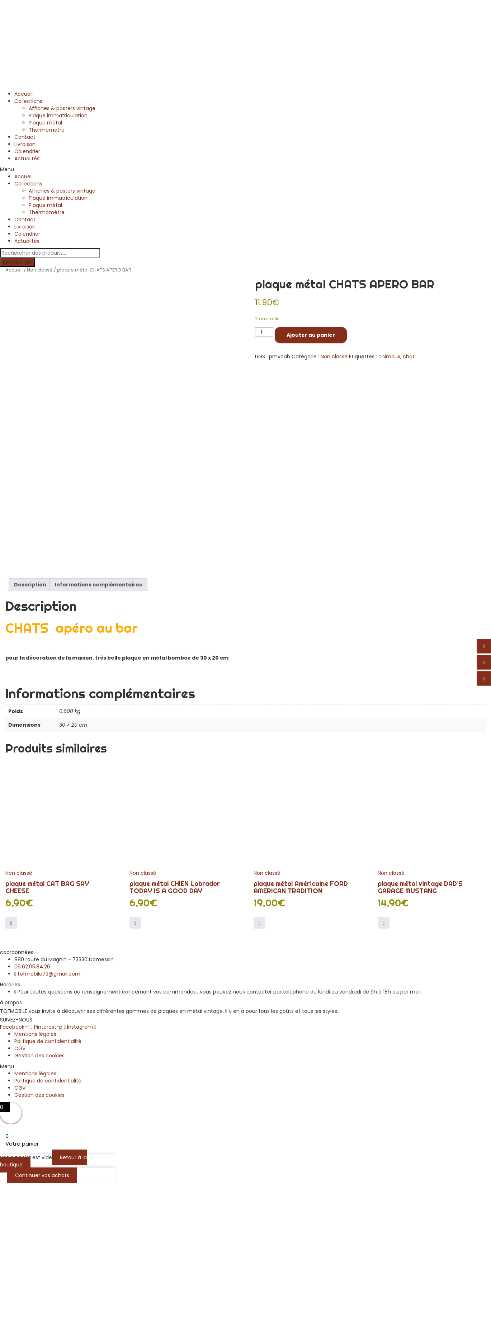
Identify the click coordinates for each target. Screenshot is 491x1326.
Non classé (40, 269)
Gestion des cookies (39, 1198)
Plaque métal (45, 122)
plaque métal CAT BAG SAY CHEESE (47, 1030)
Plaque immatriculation (58, 115)
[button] (245, 169)
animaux (389, 356)
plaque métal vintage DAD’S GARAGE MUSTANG (420, 1030)
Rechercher (17, 262)
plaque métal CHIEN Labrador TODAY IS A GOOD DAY (174, 1030)
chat (409, 356)
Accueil (23, 94)
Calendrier (27, 151)
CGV (19, 1191)
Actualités (26, 158)
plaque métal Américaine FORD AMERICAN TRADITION (301, 1030)
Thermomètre (47, 129)
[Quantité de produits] (264, 331)
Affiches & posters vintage (62, 108)
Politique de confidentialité (47, 1184)
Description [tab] (30, 727)
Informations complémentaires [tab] (98, 727)
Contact (25, 137)
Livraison (25, 144)
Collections (28, 101)
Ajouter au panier (311, 335)
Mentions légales (35, 1176)
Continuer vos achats (42, 1318)
